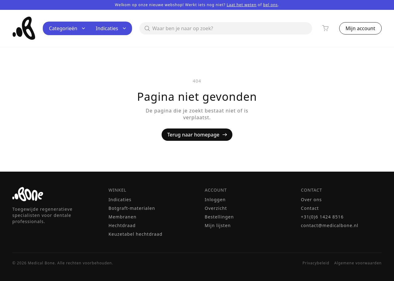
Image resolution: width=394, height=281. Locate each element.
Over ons (311, 199)
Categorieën (67, 28)
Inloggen (215, 199)
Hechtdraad (122, 225)
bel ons (270, 4)
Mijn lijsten (218, 225)
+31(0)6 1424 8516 (322, 217)
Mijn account (360, 28)
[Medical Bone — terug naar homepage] (23, 28)
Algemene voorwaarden (358, 263)
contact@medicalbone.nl (330, 225)
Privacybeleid (316, 263)
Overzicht (216, 208)
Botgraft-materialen (132, 208)
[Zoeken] (225, 28)
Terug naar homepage (197, 134)
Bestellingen (219, 217)
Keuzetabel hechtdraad (136, 234)
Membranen (123, 217)
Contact (310, 208)
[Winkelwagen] (326, 28)
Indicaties (111, 28)
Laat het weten (241, 4)
